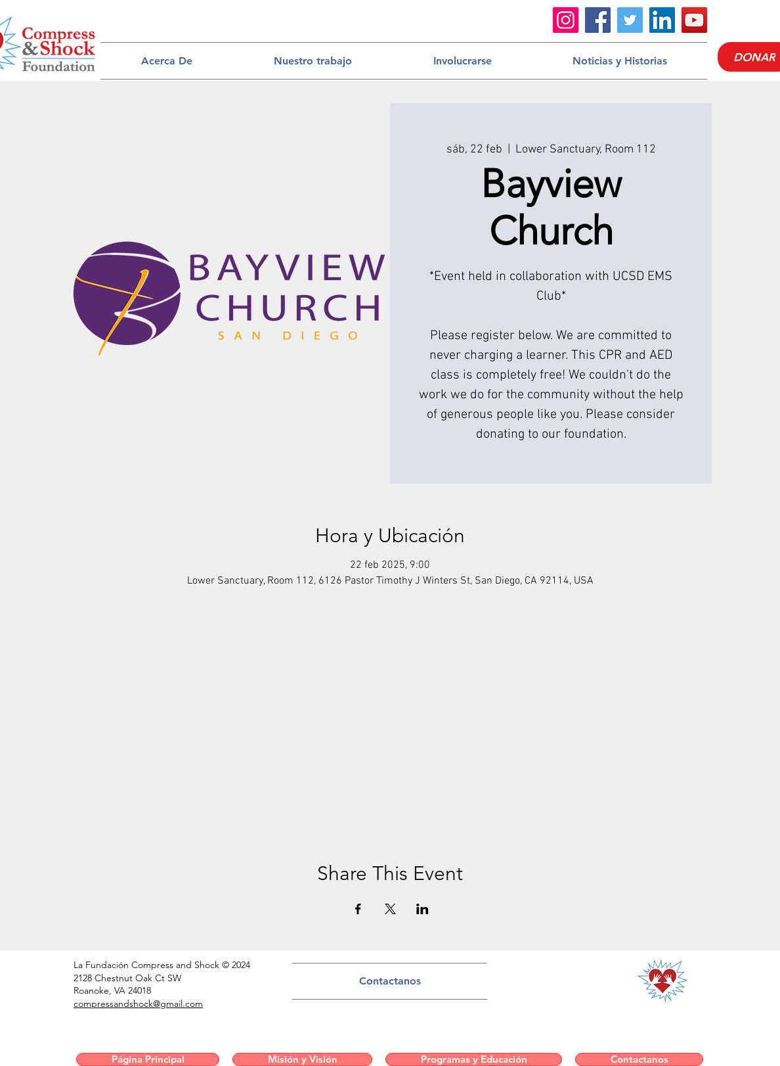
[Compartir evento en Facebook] (358, 909)
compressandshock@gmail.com (138, 1003)
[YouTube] (694, 20)
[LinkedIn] (662, 20)
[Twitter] (630, 20)
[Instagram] (565, 20)
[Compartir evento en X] (390, 909)
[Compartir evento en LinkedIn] (422, 909)
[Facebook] (598, 20)
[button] (166, 61)
